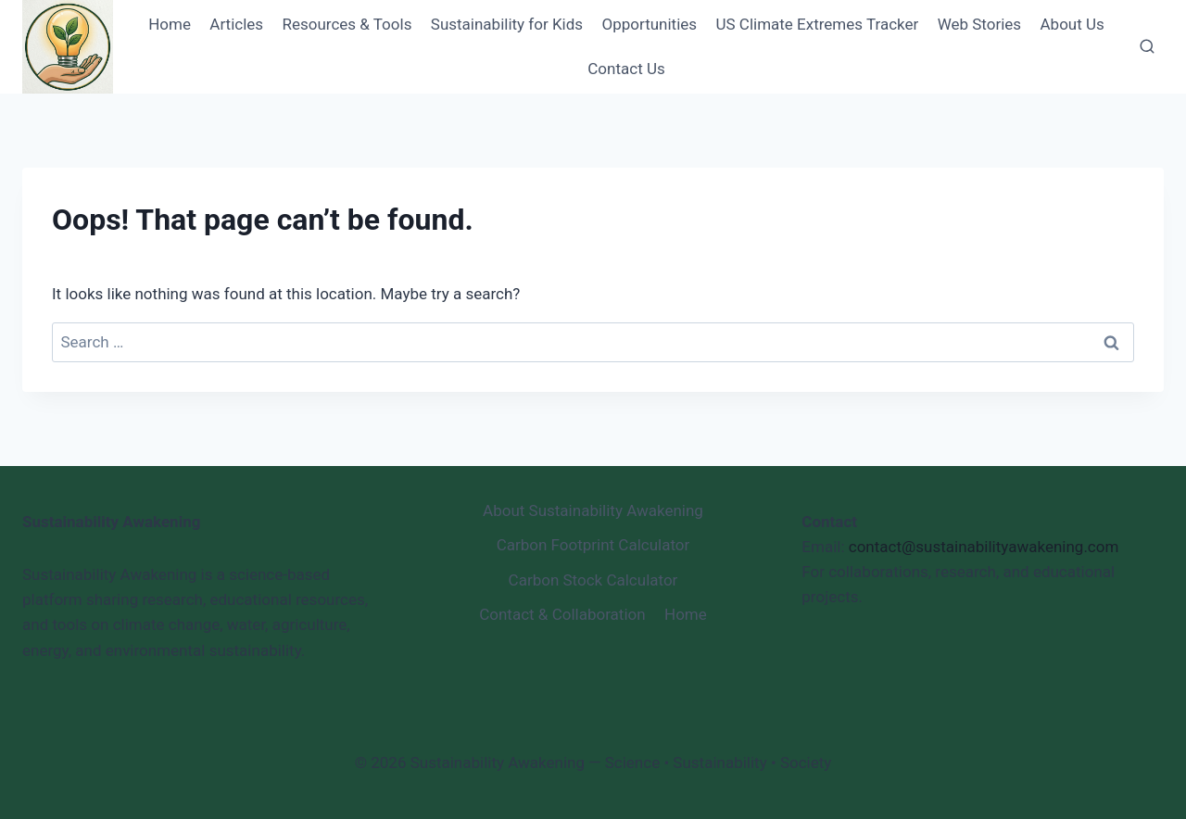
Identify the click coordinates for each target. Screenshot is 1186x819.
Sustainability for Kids (507, 24)
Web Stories (979, 24)
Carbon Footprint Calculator (593, 545)
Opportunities (650, 24)
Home (169, 24)
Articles (236, 24)
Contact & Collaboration (562, 614)
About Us (1072, 24)
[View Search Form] (1147, 47)
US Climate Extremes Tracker (816, 24)
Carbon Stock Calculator (593, 580)
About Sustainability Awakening (593, 510)
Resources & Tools (346, 24)
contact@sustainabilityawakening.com (984, 546)
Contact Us (625, 68)
